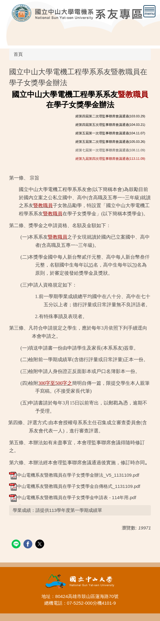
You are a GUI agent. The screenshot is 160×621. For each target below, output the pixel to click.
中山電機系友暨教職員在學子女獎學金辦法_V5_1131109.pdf (74, 475)
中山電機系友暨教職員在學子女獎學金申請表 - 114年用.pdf (72, 497)
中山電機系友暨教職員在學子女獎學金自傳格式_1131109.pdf (74, 486)
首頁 (18, 54)
